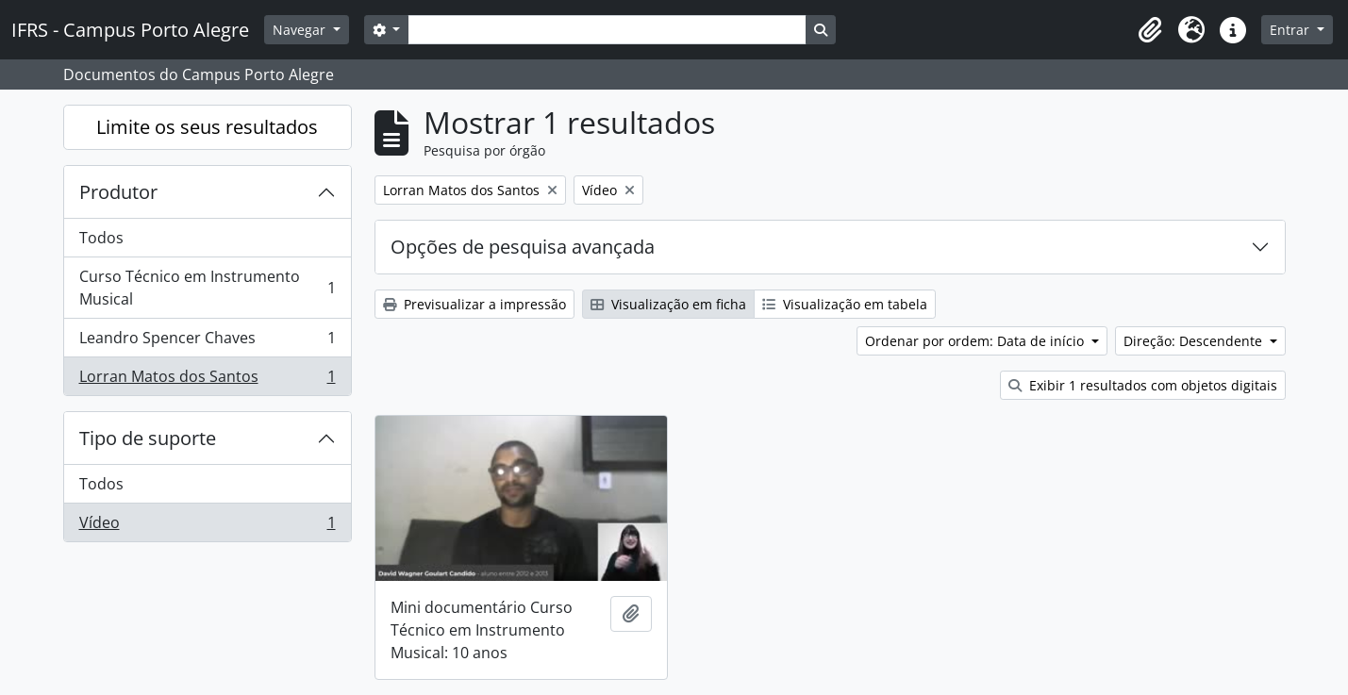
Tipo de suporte (147, 438)
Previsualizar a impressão (474, 304)
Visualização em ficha (668, 304)
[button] (1150, 30)
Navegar (301, 30)
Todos (101, 237)
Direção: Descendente (1194, 341)
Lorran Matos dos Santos (207, 380)
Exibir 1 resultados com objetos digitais (1142, 385)
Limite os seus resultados (207, 127)
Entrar (1291, 30)
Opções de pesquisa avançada (523, 246)
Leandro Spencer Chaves (207, 341)
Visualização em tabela (844, 304)
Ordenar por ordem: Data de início (976, 341)
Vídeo (207, 526)
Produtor (118, 192)
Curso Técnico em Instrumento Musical (207, 287)
